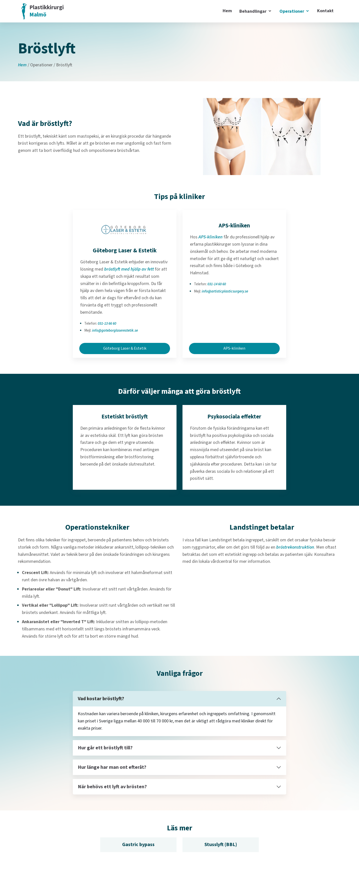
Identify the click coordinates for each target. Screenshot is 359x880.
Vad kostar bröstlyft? (101, 698)
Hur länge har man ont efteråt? (112, 767)
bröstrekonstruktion (295, 547)
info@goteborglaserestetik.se (115, 330)
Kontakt (325, 11)
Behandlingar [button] (253, 11)
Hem (227, 11)
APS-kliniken (210, 237)
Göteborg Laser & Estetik (124, 348)
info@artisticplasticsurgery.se (225, 291)
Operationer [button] (292, 11)
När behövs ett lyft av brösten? (112, 786)
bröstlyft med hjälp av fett (129, 269)
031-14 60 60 (216, 284)
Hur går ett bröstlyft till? (105, 747)
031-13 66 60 (107, 323)
